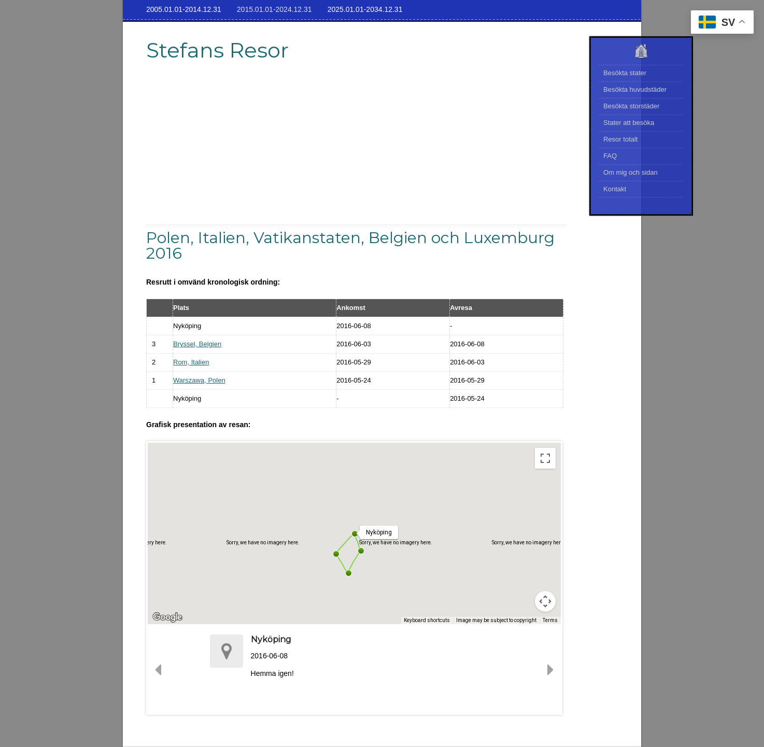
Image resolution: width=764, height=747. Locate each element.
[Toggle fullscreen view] (545, 458)
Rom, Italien (191, 362)
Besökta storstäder (631, 106)
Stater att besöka (628, 122)
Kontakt (614, 189)
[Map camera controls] (545, 601)
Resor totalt (620, 139)
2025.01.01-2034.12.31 (365, 9)
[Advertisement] (356, 151)
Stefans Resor (217, 50)
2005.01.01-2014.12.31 (183, 9)
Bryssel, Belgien (197, 344)
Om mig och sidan (630, 172)
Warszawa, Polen (199, 380)
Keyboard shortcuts (427, 620)
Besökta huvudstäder (635, 89)
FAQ (610, 156)
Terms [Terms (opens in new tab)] (550, 620)
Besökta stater (624, 73)
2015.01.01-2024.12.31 (274, 9)
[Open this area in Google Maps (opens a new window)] (167, 617)
